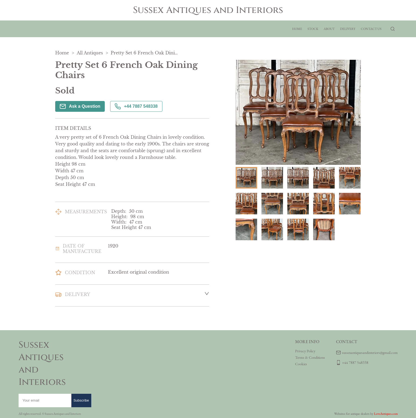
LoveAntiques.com (386, 414)
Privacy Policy (305, 351)
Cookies (301, 363)
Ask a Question (80, 106)
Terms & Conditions (310, 357)
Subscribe (81, 400)
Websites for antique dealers (351, 414)
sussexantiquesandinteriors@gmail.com (370, 352)
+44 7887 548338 (136, 106)
